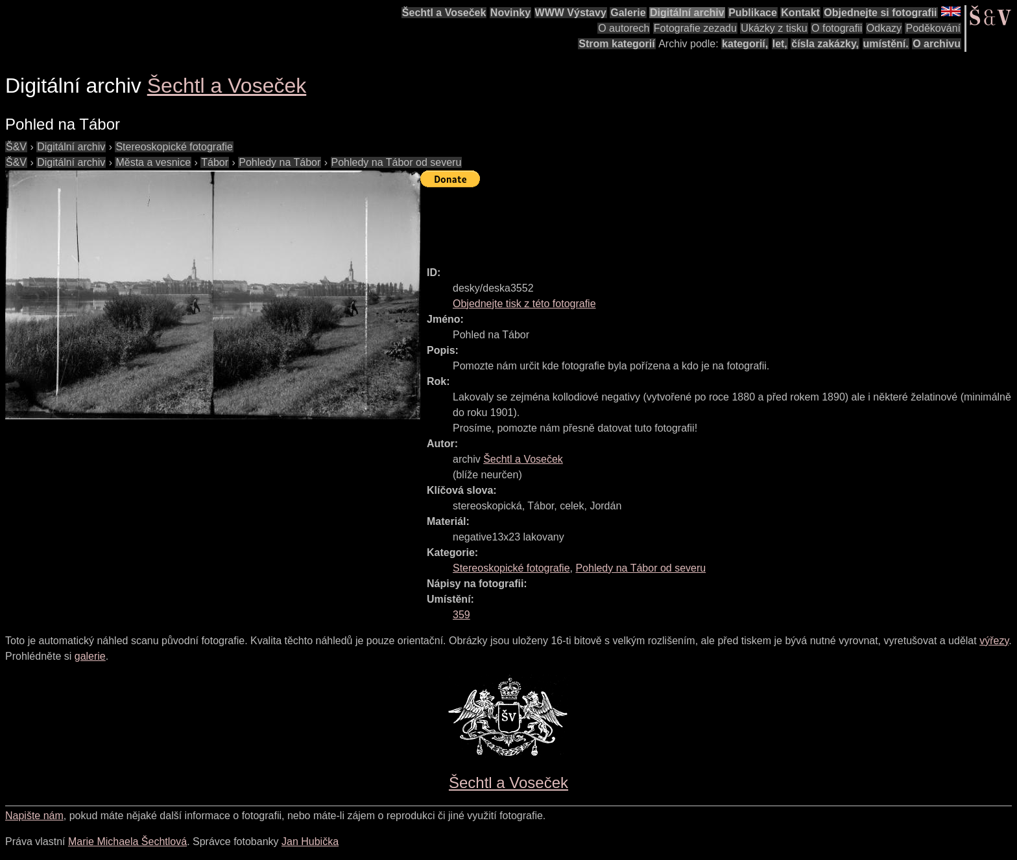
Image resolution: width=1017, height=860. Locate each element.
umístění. (886, 43)
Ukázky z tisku (774, 28)
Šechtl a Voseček (444, 12)
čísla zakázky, (825, 43)
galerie (90, 656)
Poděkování (933, 28)
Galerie (627, 12)
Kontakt (800, 12)
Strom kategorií (616, 43)
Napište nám (34, 815)
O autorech (623, 28)
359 (461, 614)
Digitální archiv (687, 12)
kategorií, (745, 43)
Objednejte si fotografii (880, 12)
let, (779, 43)
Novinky (510, 12)
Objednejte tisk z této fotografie (524, 303)
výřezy (994, 640)
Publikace (752, 12)
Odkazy (884, 28)
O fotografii (836, 28)
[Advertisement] (656, 221)
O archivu (937, 43)
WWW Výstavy (570, 12)
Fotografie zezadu (695, 28)
